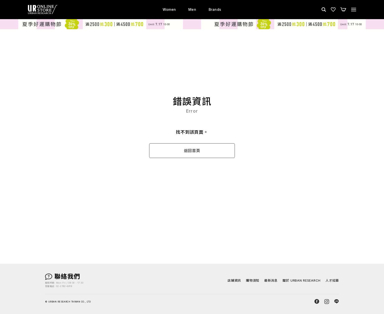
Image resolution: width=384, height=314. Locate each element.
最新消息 (271, 280)
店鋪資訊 (234, 280)
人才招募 (332, 280)
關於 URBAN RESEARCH (302, 280)
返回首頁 (192, 150)
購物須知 (252, 280)
